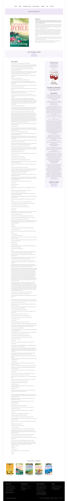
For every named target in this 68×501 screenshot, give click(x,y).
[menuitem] (15, 6)
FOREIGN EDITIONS (54, 185)
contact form (44, 493)
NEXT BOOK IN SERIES (54, 183)
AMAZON (34, 53)
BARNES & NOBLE (34, 54)
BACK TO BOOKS (54, 184)
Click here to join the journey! (10, 492)
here (40, 492)
